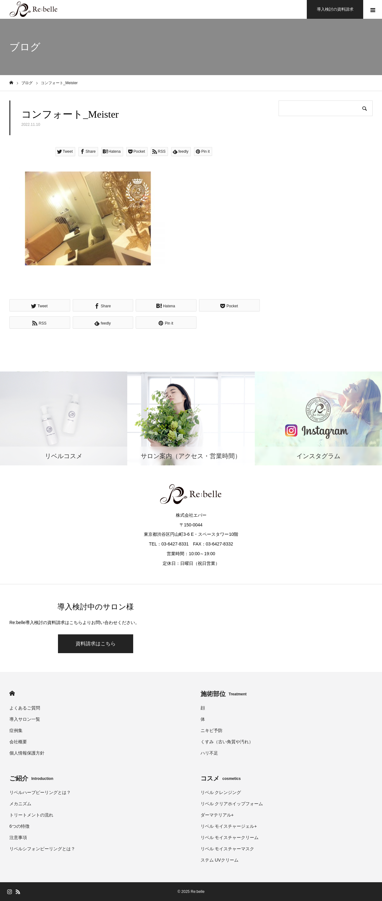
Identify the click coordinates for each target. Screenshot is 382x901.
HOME (12, 693)
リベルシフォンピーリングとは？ (42, 848)
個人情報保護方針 (26, 752)
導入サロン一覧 (24, 719)
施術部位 (224, 693)
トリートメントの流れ (31, 814)
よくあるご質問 (24, 707)
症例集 (16, 730)
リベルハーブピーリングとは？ (40, 792)
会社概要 (18, 741)
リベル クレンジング (221, 792)
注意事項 (18, 837)
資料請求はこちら (96, 643)
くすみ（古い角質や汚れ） (227, 741)
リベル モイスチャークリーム (230, 837)
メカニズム (20, 803)
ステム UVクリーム (219, 860)
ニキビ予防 (211, 730)
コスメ (221, 778)
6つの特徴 (19, 826)
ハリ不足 (209, 752)
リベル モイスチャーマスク (227, 848)
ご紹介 (31, 778)
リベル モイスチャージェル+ (229, 826)
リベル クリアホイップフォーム (232, 803)
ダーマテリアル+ (217, 814)
